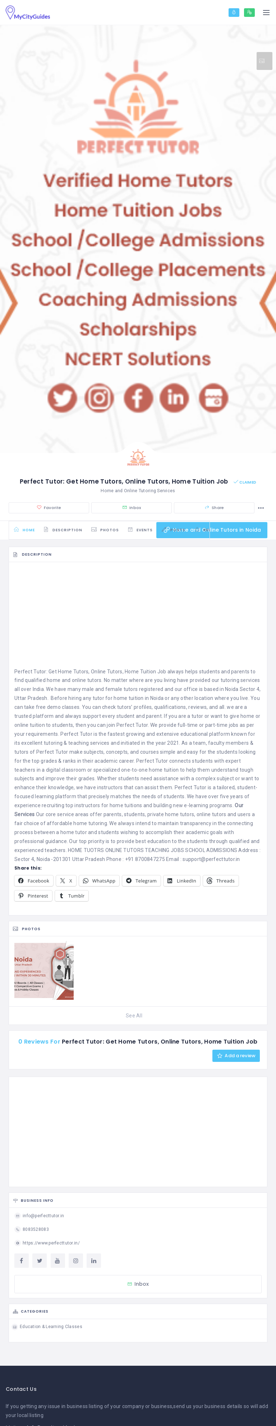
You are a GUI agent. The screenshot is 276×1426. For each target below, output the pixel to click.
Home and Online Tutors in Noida (211, 531)
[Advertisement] (138, 619)
